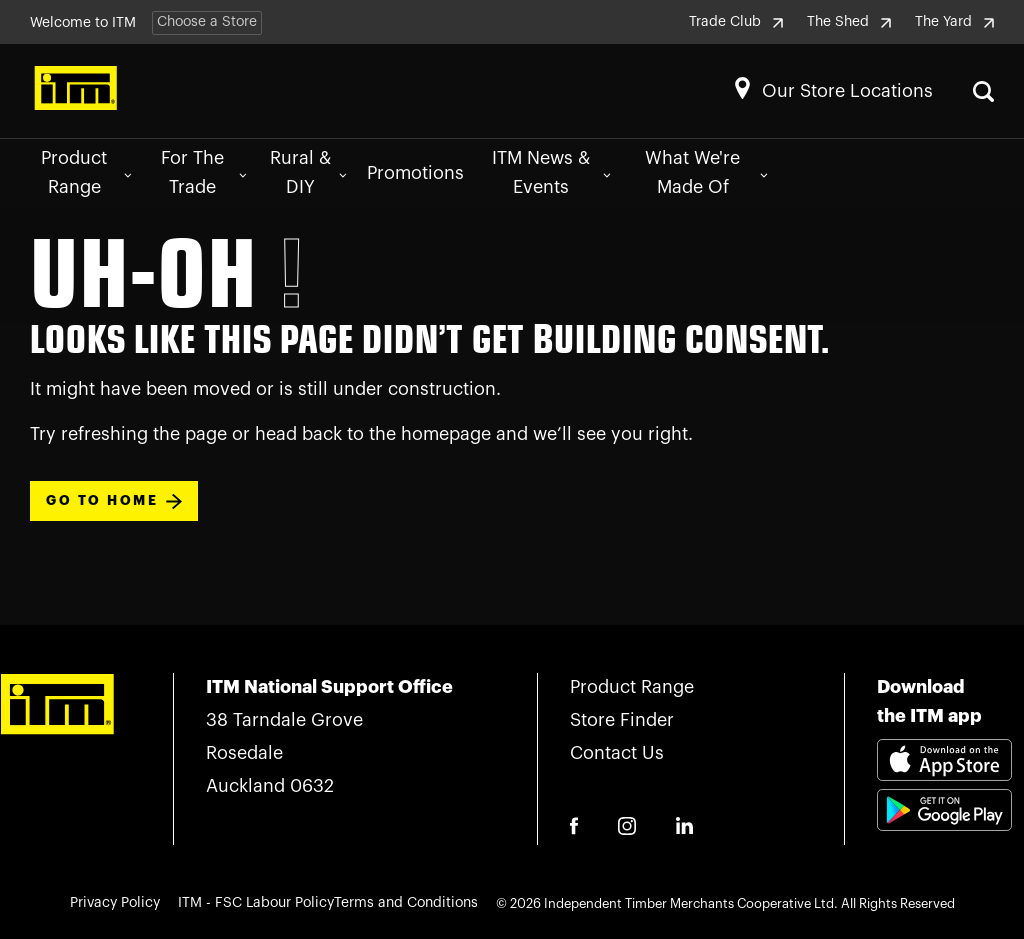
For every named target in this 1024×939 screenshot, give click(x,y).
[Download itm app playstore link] (944, 834)
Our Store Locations (847, 91)
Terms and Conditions (406, 903)
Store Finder (622, 720)
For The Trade (203, 172)
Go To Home (114, 501)
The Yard (954, 22)
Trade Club (736, 22)
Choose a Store (207, 22)
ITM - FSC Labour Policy (256, 903)
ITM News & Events (551, 172)
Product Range (86, 172)
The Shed (849, 22)
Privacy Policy (115, 903)
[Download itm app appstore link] (944, 763)
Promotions (415, 173)
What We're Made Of (706, 172)
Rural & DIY (308, 172)
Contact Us (617, 753)
